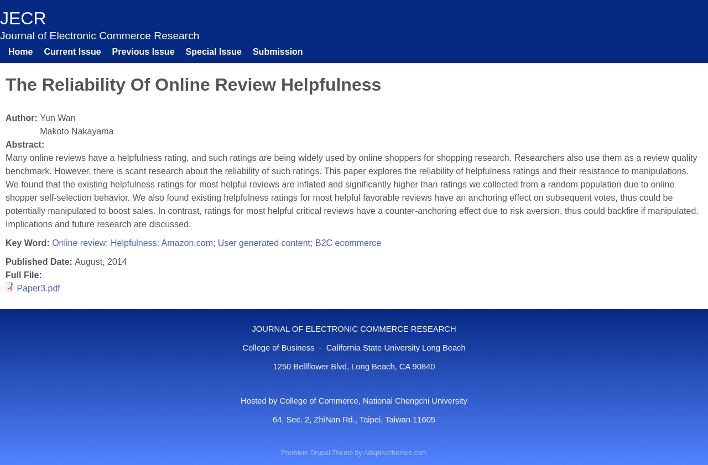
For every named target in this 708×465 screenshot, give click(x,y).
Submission (278, 51)
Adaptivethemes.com (394, 453)
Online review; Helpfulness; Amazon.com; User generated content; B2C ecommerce (216, 243)
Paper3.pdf (38, 288)
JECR (23, 18)
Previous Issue (143, 51)
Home (20, 51)
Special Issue (214, 51)
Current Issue (72, 51)
